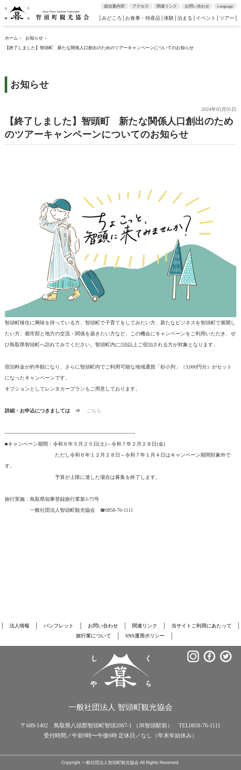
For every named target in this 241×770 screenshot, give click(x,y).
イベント (206, 18)
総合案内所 (114, 6)
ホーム (11, 38)
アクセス (140, 6)
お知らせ (34, 38)
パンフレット (59, 625)
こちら (93, 410)
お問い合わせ (197, 6)
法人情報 (19, 625)
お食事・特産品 (142, 18)
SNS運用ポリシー (144, 635)
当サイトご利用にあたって (201, 625)
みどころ (112, 18)
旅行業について (93, 635)
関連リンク (167, 6)
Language (225, 6)
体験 (169, 18)
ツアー (226, 18)
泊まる (184, 18)
